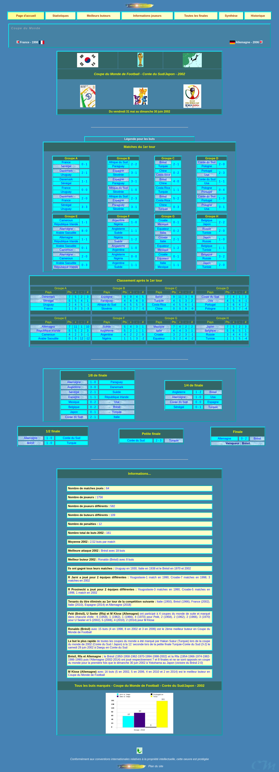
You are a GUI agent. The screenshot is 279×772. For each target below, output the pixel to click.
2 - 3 (134, 198)
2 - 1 (84, 172)
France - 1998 (30, 42)
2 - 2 (134, 164)
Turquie (163, 166)
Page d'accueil (26, 15)
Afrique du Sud (118, 162)
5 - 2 (176, 198)
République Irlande (66, 224)
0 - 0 (84, 189)
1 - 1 (84, 181)
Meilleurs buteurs (98, 15)
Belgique (206, 220)
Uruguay (66, 174)
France (66, 162)
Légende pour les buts (139, 138)
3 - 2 (222, 256)
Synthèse (231, 15)
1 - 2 (134, 239)
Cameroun (66, 220)
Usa (206, 174)
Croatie (163, 220)
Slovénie (118, 174)
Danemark (66, 170)
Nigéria (118, 224)
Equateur (163, 228)
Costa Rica (163, 174)
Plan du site (155, 766)
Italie (163, 232)
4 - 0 (176, 181)
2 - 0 (84, 198)
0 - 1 (84, 164)
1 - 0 (134, 189)
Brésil (163, 162)
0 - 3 (176, 206)
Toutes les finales (196, 15)
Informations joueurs (147, 15)
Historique (258, 15)
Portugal (206, 170)
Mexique (163, 224)
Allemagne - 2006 (249, 42)
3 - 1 (134, 172)
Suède (118, 232)
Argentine (118, 220)
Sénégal (66, 166)
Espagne (118, 170)
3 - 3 (84, 206)
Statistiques (60, 15)
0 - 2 (176, 172)
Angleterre (118, 228)
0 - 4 (222, 189)
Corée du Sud (207, 162)
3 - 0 (93, 387)
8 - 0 (84, 230)
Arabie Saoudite (66, 232)
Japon (207, 224)
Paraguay (118, 166)
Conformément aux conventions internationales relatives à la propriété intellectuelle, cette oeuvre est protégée (139, 759)
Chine (163, 170)
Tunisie (206, 232)
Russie (206, 228)
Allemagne (66, 228)
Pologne (207, 166)
